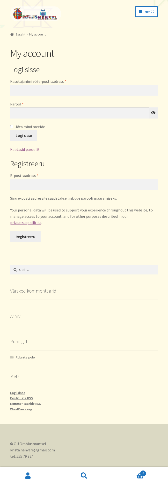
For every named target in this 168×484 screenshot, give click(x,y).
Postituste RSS (21, 398)
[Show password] (153, 113)
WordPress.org (21, 409)
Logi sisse (24, 135)
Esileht (20, 34)
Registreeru (25, 236)
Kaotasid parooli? (24, 149)
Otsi (84, 476)
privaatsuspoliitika (25, 222)
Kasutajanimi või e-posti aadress (44, 81)
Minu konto (28, 476)
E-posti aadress (30, 175)
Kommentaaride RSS (25, 403)
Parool (23, 103)
